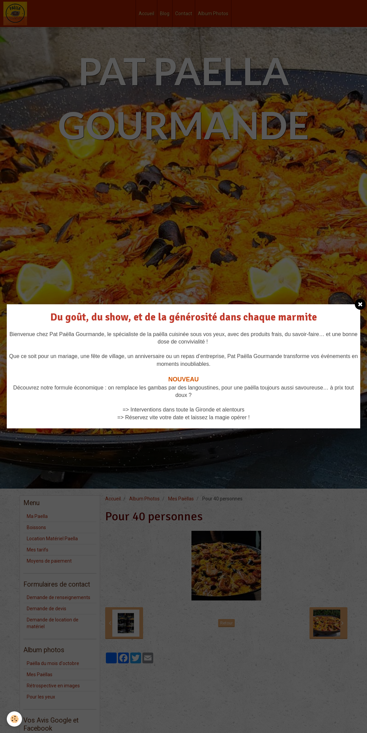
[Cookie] (14, 719)
